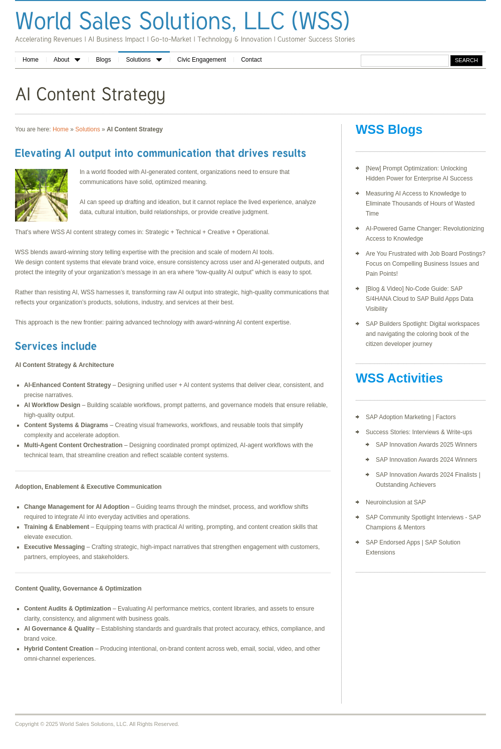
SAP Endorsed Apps (393, 542)
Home (31, 59)
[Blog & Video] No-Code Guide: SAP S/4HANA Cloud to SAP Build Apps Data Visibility (419, 298)
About (67, 59)
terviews (452, 517)
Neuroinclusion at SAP (396, 502)
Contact (251, 59)
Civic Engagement (201, 59)
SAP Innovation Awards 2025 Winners (426, 444)
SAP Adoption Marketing (398, 417)
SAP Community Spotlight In (403, 517)
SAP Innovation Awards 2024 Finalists (426, 474)
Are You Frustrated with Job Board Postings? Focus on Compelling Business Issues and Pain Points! (425, 263)
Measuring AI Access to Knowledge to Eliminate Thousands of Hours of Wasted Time (420, 203)
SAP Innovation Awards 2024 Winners (426, 459)
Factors (446, 417)
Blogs (103, 59)
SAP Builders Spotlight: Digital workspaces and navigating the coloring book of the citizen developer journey (422, 333)
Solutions (143, 59)
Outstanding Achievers (406, 484)
